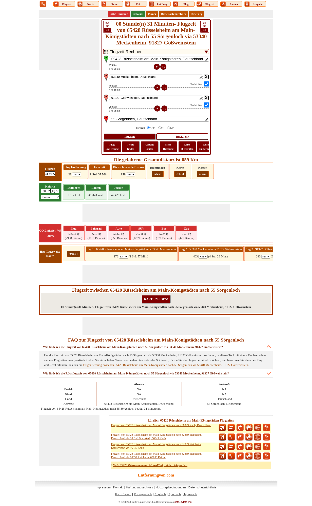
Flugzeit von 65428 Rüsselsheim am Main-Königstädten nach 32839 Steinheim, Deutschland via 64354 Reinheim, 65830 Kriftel (156, 455)
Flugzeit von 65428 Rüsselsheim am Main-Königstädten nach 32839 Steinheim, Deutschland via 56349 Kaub (156, 446)
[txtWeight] (46, 191)
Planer (152, 14)
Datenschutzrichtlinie (202, 487)
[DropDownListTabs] (156, 51)
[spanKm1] (123, 256)
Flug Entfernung (112, 146)
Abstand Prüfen (149, 146)
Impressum (103, 487)
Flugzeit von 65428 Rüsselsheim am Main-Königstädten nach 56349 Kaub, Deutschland (161, 425)
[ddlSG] (50, 197)
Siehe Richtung (168, 146)
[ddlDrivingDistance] (130, 174)
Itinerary (196, 14)
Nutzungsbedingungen (170, 487)
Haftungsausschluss (139, 487)
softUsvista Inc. (183, 501)
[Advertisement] (69, 44)
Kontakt (118, 487)
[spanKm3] (265, 256)
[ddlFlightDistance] (76, 174)
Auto (152, 128)
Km (172, 128)
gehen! (157, 173)
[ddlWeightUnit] (55, 191)
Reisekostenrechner (173, 14)
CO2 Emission (119, 14)
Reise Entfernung (205, 146)
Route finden (130, 146)
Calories (138, 14)
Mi (162, 128)
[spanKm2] (203, 256)
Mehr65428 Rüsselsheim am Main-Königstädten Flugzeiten (150, 465)
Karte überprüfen (187, 146)
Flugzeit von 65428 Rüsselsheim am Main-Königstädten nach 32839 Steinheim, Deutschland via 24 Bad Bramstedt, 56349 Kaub (156, 436)
